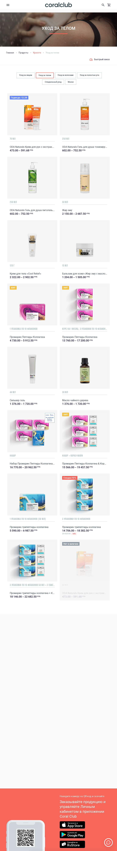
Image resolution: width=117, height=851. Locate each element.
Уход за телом (45, 75)
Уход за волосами (65, 75)
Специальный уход (53, 82)
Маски (71, 82)
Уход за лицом (25, 75)
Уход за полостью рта (89, 75)
